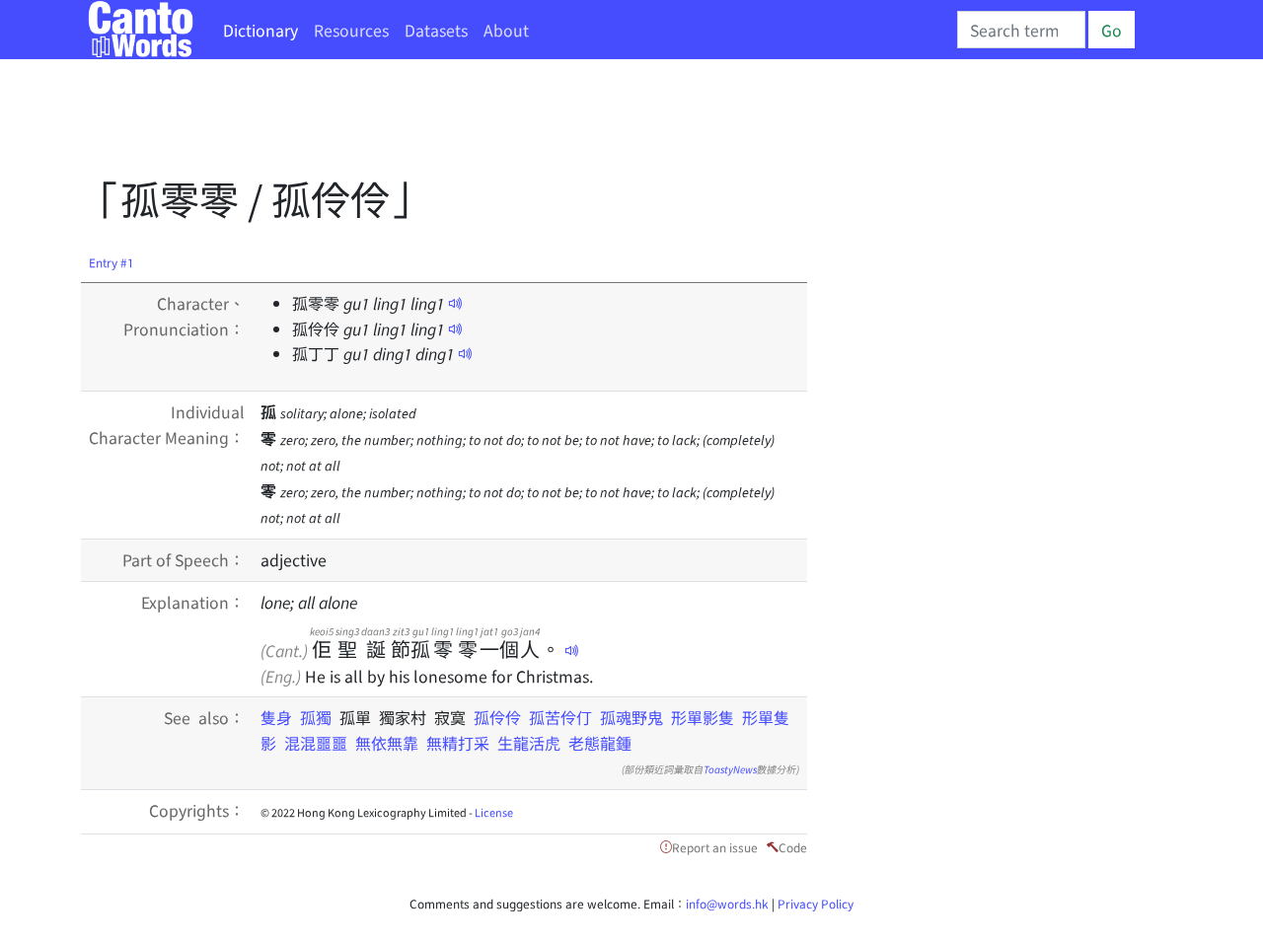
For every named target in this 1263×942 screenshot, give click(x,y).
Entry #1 (111, 262)
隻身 (280, 717)
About (506, 29)
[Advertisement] (440, 123)
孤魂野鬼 (631, 717)
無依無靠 (386, 743)
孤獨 (319, 717)
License (494, 812)
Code (793, 846)
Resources (351, 29)
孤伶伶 (497, 717)
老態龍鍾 (600, 743)
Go (1111, 29)
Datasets (436, 29)
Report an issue (715, 846)
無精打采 (457, 743)
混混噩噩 (315, 743)
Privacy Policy (816, 903)
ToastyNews (730, 768)
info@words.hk (727, 903)
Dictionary (260, 29)
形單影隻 (702, 717)
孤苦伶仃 (560, 717)
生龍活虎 (528, 743)
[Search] (1021, 29)
